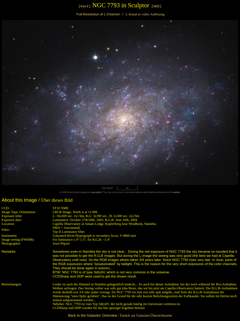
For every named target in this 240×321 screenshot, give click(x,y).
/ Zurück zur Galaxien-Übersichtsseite (120, 315)
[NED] (156, 6)
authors (176, 192)
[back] (84, 6)
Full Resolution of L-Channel (97, 14)
